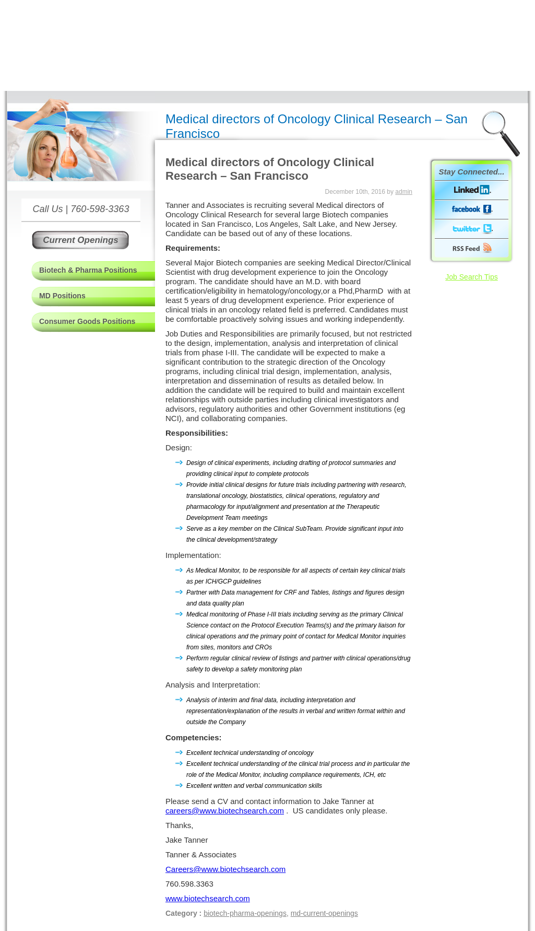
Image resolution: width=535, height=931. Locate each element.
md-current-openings (324, 913)
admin (403, 191)
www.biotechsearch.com (207, 898)
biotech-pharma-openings (245, 913)
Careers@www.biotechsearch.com (225, 869)
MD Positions (62, 296)
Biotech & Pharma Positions (88, 270)
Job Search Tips (471, 277)
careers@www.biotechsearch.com (224, 810)
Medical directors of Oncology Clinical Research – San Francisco (269, 169)
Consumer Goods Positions (87, 321)
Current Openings (80, 240)
